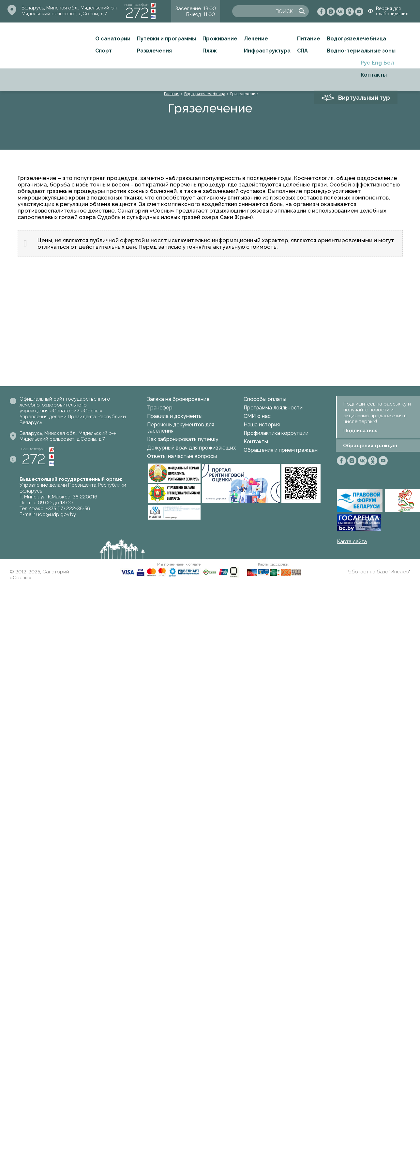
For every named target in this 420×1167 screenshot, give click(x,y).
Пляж (209, 51)
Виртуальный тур (364, 97)
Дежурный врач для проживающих (191, 448)
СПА (302, 51)
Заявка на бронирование (178, 399)
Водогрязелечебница (356, 39)
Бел (388, 63)
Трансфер (159, 408)
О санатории (112, 39)
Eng (377, 63)
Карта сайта (352, 541)
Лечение (256, 39)
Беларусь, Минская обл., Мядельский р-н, (70, 8)
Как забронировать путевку (182, 439)
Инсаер (400, 572)
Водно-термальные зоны (361, 51)
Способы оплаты (265, 399)
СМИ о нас (257, 416)
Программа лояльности (273, 408)
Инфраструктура (267, 51)
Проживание (219, 39)
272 (137, 13)
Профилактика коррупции (276, 433)
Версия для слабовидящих (392, 11)
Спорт (103, 51)
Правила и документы (174, 416)
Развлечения (154, 51)
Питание (308, 39)
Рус (365, 63)
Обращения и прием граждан (281, 450)
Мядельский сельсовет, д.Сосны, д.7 (64, 14)
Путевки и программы (166, 39)
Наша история (262, 424)
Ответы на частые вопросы (182, 456)
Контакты (374, 75)
